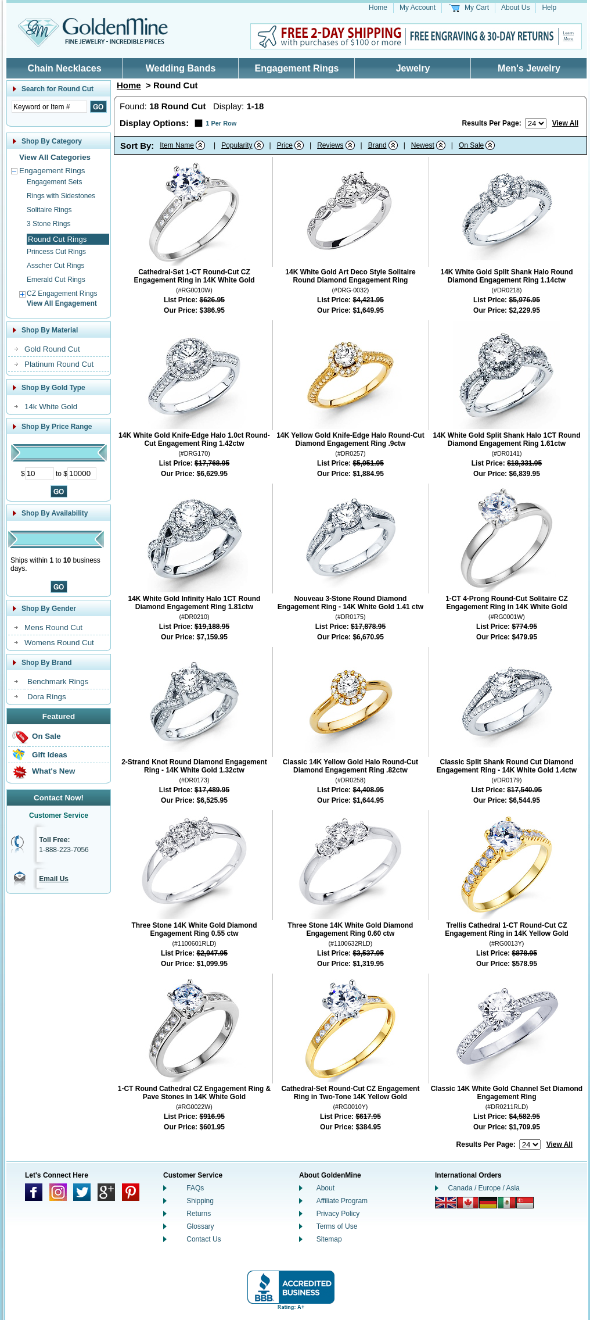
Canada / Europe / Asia (484, 1188)
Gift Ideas (49, 754)
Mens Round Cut (53, 627)
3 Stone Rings (48, 224)
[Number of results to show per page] (535, 123)
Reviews (330, 145)
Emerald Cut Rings (56, 280)
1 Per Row (221, 123)
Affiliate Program (342, 1201)
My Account (418, 7)
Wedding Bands (181, 68)
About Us (515, 7)
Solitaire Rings (49, 210)
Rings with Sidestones (61, 196)
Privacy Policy (338, 1214)
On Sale (46, 736)
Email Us (54, 879)
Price (285, 145)
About (325, 1188)
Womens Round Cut (59, 642)
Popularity (236, 145)
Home (378, 7)
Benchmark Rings (57, 681)
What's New (53, 771)
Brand (377, 145)
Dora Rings (46, 696)
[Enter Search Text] (49, 107)
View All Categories (55, 157)
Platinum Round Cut (58, 364)
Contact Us (203, 1239)
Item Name (177, 145)
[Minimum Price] (39, 473)
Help (549, 7)
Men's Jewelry (529, 68)
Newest (422, 145)
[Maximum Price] (81, 473)
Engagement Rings (297, 68)
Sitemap (329, 1239)
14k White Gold (50, 406)
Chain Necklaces (64, 68)
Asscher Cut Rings (55, 266)
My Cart (477, 7)
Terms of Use (337, 1226)
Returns (198, 1214)
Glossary (200, 1226)
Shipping (200, 1201)
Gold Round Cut (52, 349)
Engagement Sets (54, 182)
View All (565, 123)
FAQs (195, 1188)
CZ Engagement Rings (62, 293)
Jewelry (413, 68)
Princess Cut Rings (56, 252)
